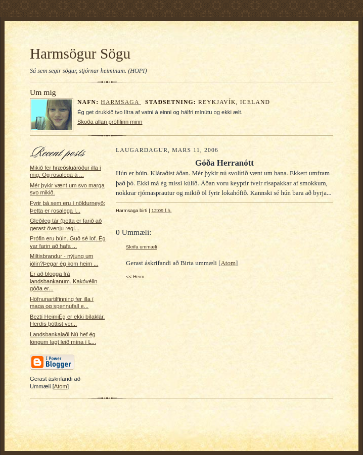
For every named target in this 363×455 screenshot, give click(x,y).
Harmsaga (121, 102)
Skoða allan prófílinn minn (110, 122)
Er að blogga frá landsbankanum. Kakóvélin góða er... (64, 281)
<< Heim (135, 276)
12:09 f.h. (161, 210)
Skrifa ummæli (141, 246)
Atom (60, 386)
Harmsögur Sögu (80, 53)
